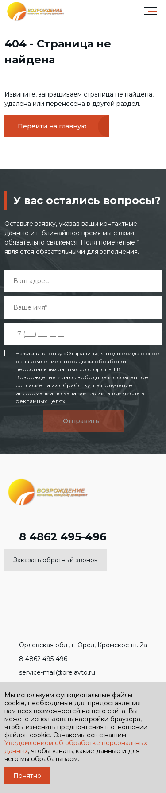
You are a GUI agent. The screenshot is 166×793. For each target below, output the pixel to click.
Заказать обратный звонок (55, 560)
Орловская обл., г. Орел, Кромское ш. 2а (75, 645)
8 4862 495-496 (55, 537)
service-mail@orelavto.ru (49, 672)
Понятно (27, 776)
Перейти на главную (52, 126)
